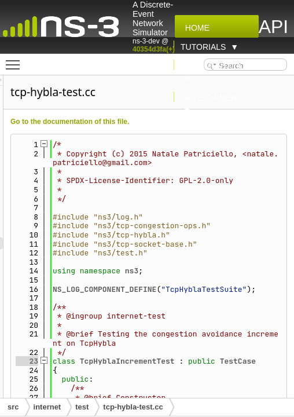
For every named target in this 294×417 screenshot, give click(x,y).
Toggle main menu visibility (15, 59)
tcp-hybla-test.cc (133, 407)
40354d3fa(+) (154, 49)
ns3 (233, 307)
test (82, 407)
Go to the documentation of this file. (171, 122)
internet (47, 407)
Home (195, 27)
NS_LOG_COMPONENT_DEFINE (206, 325)
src (13, 407)
